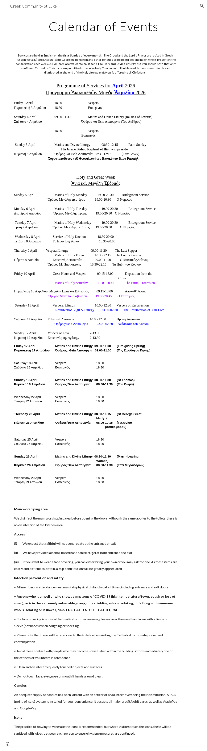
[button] (5, 6)
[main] (103, 26)
